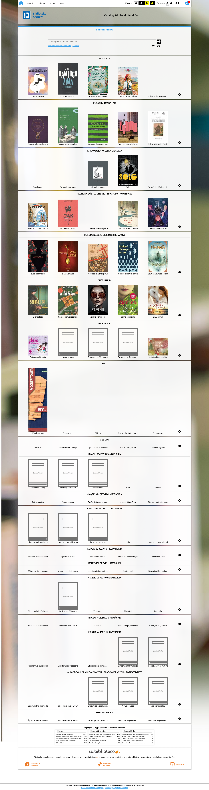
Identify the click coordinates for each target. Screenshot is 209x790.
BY (152, 3)
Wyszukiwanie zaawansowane (59, 46)
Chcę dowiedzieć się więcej (92, 788)
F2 (178, 3)
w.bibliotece (91, 757)
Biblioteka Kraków (104, 30)
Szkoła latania (60, 743)
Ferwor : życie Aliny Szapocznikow (132, 740)
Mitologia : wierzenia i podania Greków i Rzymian (70, 736)
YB (146, 3)
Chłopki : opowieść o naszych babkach (100, 736)
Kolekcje (76, 46)
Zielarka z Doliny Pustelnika (97, 743)
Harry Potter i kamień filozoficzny (65, 740)
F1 (172, 3)
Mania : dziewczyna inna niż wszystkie (133, 736)
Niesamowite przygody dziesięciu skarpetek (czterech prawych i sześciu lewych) (80, 738)
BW (141, 3)
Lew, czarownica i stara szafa (64, 734)
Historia (42, 3)
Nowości (30, 3)
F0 (167, 3)
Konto (62, 3)
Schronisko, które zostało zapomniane (133, 743)
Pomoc (53, 3)
